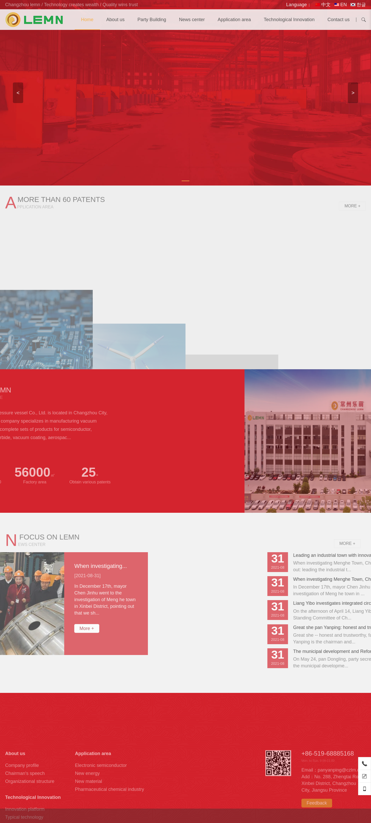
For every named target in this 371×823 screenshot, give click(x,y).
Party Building (152, 19)
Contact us (338, 19)
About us (115, 19)
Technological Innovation (289, 19)
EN (340, 4)
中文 (323, 4)
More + (352, 213)
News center (192, 19)
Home (87, 19)
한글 (358, 4)
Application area (234, 19)
